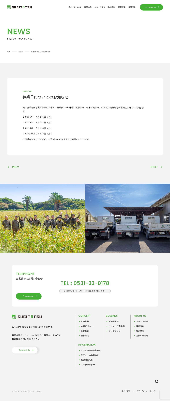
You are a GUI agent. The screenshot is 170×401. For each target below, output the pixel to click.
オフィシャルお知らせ (91, 350)
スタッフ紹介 (99, 7)
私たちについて (75, 7)
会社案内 (85, 336)
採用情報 (132, 7)
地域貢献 (111, 7)
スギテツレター (88, 365)
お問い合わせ (142, 336)
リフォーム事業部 (117, 326)
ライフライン (115, 331)
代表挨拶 (85, 322)
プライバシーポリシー (147, 391)
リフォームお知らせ (90, 355)
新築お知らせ (87, 360)
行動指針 (85, 331)
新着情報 (121, 7)
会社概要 (126, 391)
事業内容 (87, 7)
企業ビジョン (87, 326)
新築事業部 (114, 322)
